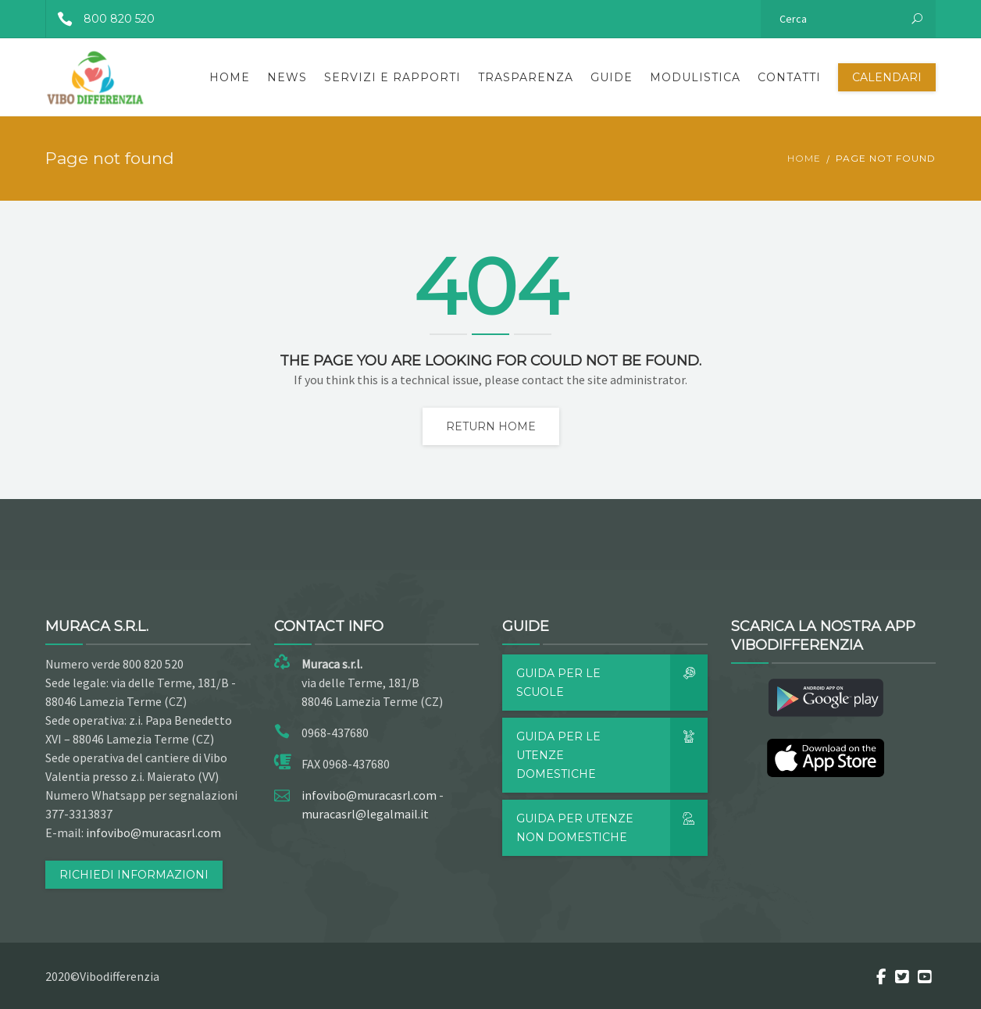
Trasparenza (525, 77)
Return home (491, 426)
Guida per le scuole (612, 682)
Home (229, 77)
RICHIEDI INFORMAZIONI (134, 875)
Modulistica (695, 77)
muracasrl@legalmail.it (365, 814)
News (287, 77)
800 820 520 (100, 18)
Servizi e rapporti (392, 77)
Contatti (789, 77)
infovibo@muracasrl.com (153, 832)
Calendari (887, 77)
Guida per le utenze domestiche (612, 755)
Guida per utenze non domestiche (612, 828)
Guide (611, 77)
